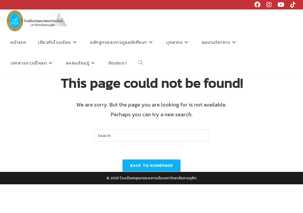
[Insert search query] (151, 135)
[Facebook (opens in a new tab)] (257, 5)
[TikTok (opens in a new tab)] (291, 5)
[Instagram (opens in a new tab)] (269, 5)
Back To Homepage (151, 165)
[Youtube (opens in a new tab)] (281, 5)
